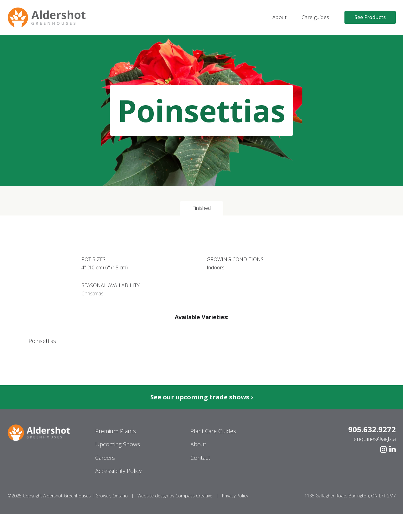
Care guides (315, 17)
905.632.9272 (372, 429)
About (279, 17)
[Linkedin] (392, 449)
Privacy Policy (235, 496)
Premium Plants (115, 431)
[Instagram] (383, 449)
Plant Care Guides (213, 431)
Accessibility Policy (118, 471)
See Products (370, 17)
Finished (201, 208)
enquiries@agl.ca (375, 439)
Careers (105, 457)
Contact (200, 457)
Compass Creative (193, 496)
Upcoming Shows (117, 444)
